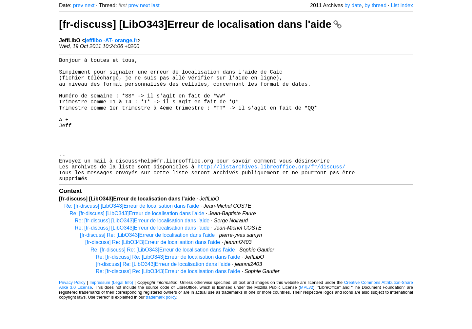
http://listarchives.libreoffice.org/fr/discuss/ (271, 190)
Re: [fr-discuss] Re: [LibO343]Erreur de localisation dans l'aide (162, 276)
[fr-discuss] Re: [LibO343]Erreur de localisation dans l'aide (147, 262)
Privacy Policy (72, 309)
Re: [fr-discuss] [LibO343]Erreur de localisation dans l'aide (131, 232)
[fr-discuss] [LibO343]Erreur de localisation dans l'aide (200, 24)
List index (402, 5)
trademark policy (161, 323)
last (155, 5)
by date (353, 5)
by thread (375, 5)
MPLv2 (306, 314)
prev (78, 5)
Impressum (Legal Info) (111, 309)
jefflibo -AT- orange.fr (111, 40)
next (89, 5)
